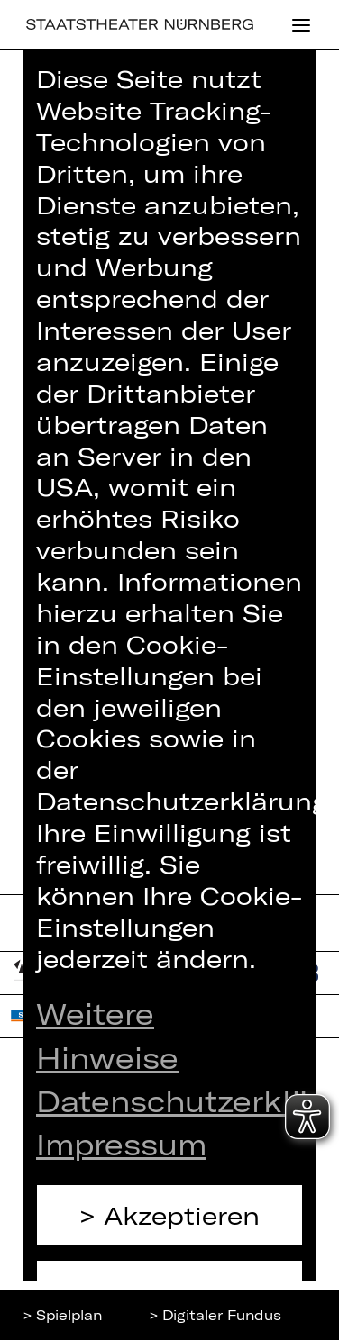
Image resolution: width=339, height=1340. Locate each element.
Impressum (121, 1144)
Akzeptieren (182, 1214)
